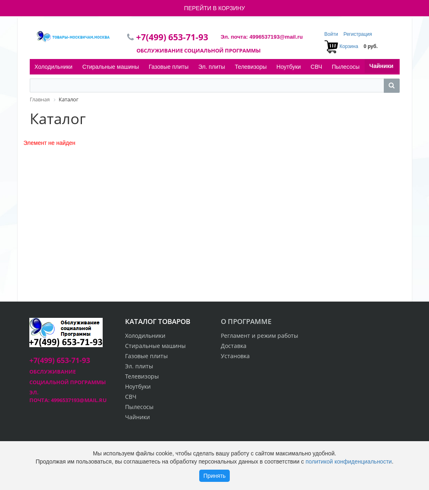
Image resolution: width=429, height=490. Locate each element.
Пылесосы (346, 66)
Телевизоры (250, 66)
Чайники (382, 66)
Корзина (348, 46)
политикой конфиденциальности (349, 461)
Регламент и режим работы (259, 335)
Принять (214, 475)
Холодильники (54, 66)
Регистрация (357, 34)
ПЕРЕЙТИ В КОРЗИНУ (214, 8)
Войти (331, 34)
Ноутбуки (289, 66)
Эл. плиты (211, 66)
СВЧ (316, 66)
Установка (235, 356)
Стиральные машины (110, 66)
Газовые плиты (169, 66)
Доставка (233, 346)
